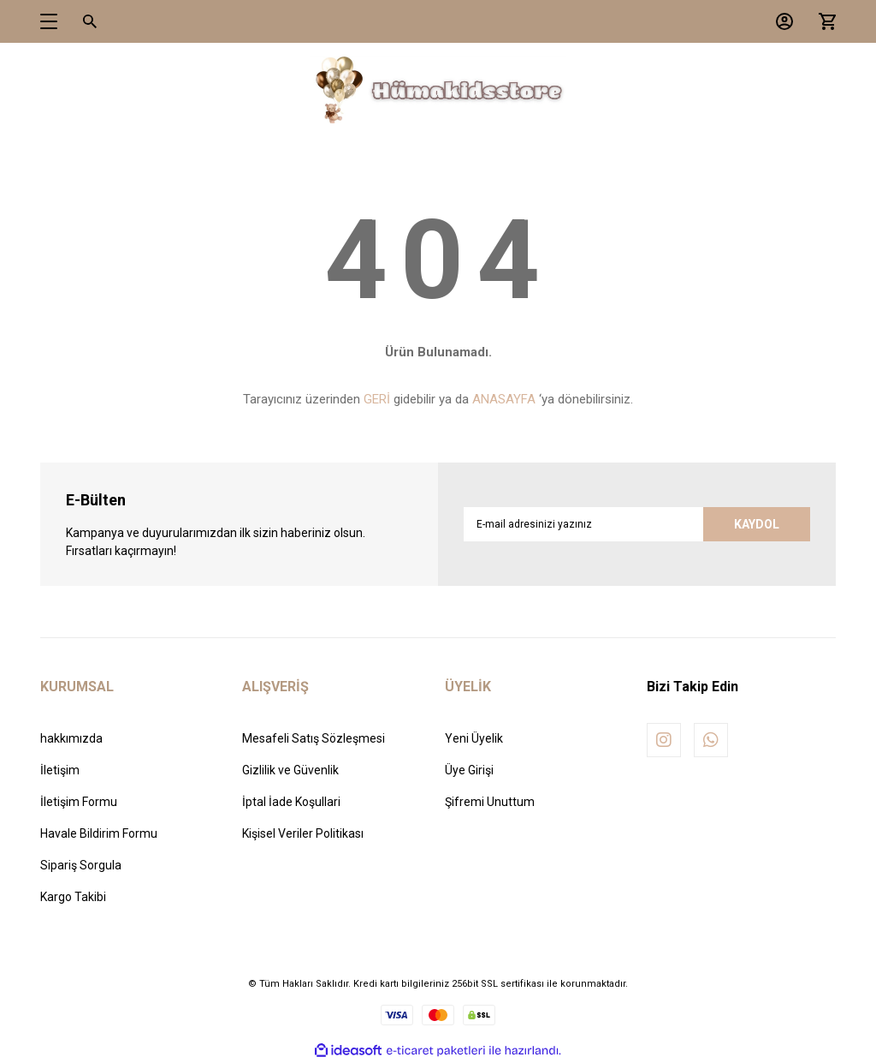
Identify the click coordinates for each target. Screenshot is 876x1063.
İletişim (60, 770)
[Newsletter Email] (637, 524)
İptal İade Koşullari (291, 802)
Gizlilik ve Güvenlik (290, 770)
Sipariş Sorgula (80, 865)
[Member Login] (780, 21)
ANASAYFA (504, 399)
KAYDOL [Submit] (756, 524)
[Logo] (438, 90)
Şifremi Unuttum (490, 802)
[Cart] (823, 21)
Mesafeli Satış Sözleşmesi (313, 738)
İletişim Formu (78, 802)
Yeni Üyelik (474, 738)
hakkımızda (71, 738)
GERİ (377, 399)
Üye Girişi (469, 770)
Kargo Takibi (73, 897)
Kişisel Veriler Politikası (303, 833)
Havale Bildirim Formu (98, 833)
